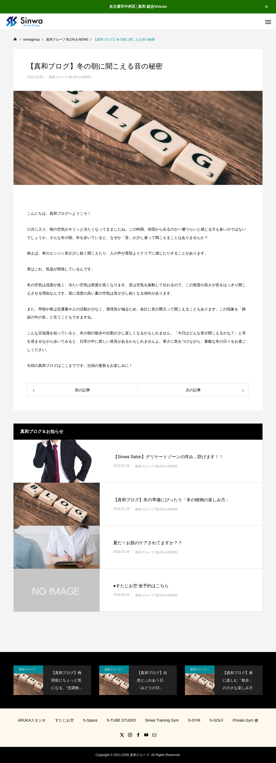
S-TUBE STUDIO (121, 720)
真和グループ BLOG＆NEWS (70, 77)
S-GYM (194, 720)
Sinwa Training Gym (162, 720)
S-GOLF (216, 720)
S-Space (90, 720)
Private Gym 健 (245, 720)
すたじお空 (64, 720)
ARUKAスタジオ (32, 720)
